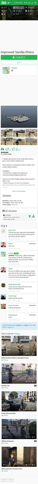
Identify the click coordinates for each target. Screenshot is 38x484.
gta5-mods (12, 230)
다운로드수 (8, 150)
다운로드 (19, 57)
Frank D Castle (13, 305)
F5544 (10, 244)
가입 (25, 325)
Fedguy (14, 68)
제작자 (16, 253)
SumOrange (12, 296)
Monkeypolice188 (14, 284)
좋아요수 (18, 150)
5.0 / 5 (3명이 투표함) (6, 154)
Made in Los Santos (7, 481)
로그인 (18, 325)
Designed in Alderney (7, 479)
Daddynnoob (12, 315)
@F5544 (11, 255)
